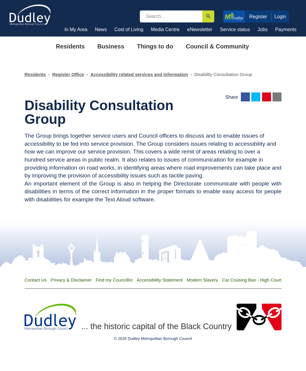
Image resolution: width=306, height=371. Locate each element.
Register (258, 16)
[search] (171, 16)
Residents (35, 74)
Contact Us (36, 279)
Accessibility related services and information (139, 74)
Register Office (68, 74)
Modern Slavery (202, 279)
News (101, 29)
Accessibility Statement (160, 279)
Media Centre (165, 29)
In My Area (76, 29)
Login (280, 16)
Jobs (263, 29)
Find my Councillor (114, 279)
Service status (235, 29)
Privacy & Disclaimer (71, 279)
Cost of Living (128, 29)
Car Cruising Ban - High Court (251, 279)
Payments (285, 29)
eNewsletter (199, 29)
